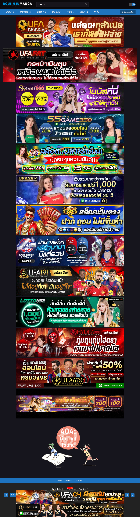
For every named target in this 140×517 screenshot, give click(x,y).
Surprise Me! (128, 12)
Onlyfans (78, 480)
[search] (86, 4)
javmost (68, 480)
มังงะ (60, 480)
